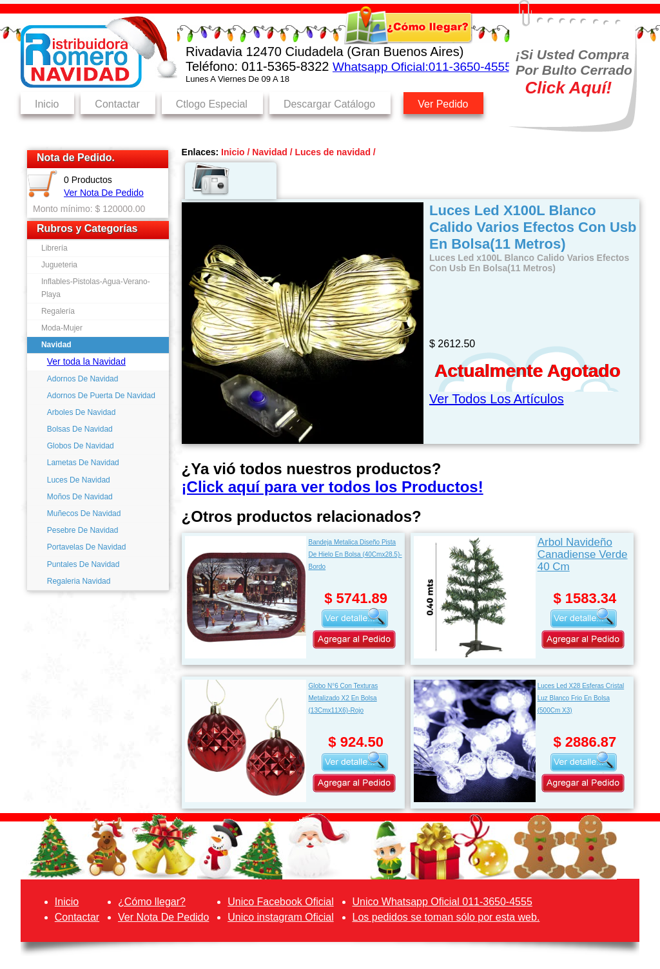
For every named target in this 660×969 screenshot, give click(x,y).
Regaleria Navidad (79, 581)
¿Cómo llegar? (152, 901)
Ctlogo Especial (212, 104)
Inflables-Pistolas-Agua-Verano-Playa (95, 287)
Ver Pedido (443, 104)
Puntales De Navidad (83, 564)
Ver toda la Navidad (86, 361)
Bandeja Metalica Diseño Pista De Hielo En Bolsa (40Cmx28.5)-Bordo (355, 554)
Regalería (58, 311)
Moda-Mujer (61, 327)
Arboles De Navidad (81, 412)
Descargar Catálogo (329, 104)
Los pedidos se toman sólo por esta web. (446, 917)
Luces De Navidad (78, 479)
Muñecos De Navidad (84, 513)
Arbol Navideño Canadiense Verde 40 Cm (583, 554)
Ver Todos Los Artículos (496, 399)
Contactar (117, 104)
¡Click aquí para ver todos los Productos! (332, 486)
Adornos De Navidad (83, 378)
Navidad (56, 344)
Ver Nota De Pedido (104, 192)
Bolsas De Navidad (80, 429)
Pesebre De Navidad (83, 530)
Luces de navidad (332, 152)
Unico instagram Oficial (281, 917)
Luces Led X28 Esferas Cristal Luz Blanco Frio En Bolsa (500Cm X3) (581, 698)
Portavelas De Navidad (86, 547)
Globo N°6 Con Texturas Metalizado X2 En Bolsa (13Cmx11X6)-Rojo (343, 698)
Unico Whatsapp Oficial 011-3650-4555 (442, 901)
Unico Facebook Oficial (281, 901)
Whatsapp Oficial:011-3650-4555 (422, 66)
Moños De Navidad (80, 496)
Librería (54, 248)
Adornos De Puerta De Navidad (101, 395)
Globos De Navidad (80, 445)
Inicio (47, 104)
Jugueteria (59, 264)
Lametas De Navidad (83, 462)
